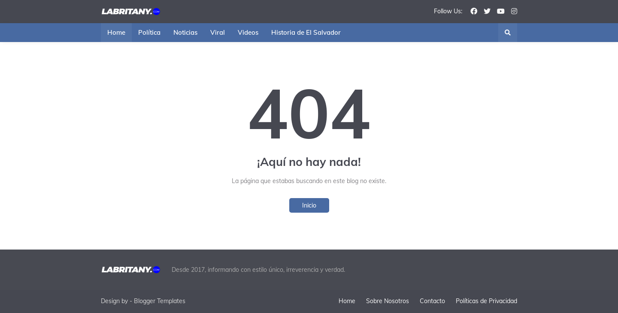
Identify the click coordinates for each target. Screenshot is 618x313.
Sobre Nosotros (387, 301)
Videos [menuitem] (248, 32)
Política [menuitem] (149, 32)
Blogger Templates (159, 301)
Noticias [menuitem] (185, 32)
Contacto (432, 301)
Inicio (309, 205)
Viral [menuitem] (217, 32)
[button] (507, 32)
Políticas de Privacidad (486, 301)
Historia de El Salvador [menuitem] (306, 32)
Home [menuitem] (116, 32)
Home (347, 301)
